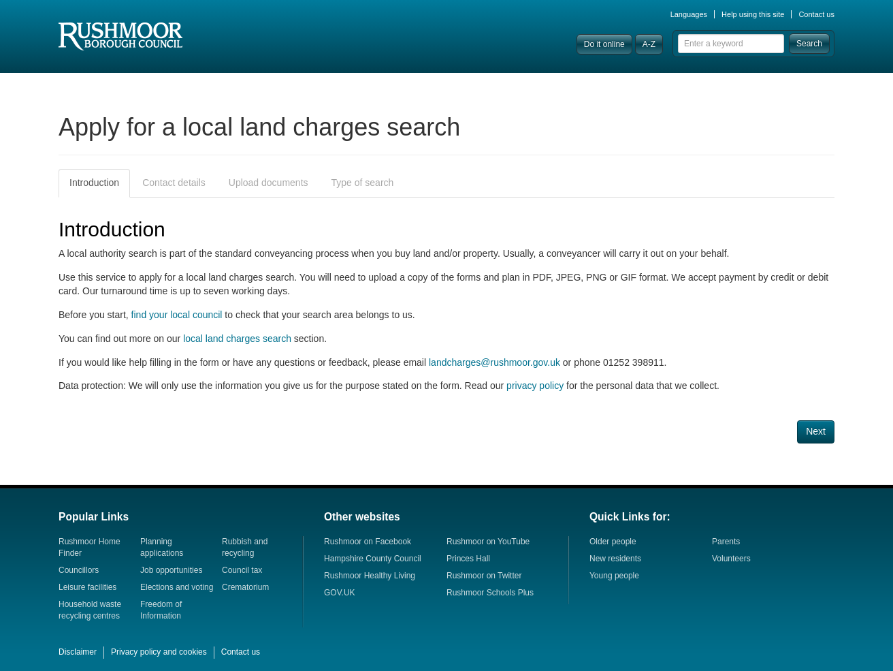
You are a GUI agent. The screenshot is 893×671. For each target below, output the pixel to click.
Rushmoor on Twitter (484, 575)
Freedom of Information (161, 610)
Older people (612, 541)
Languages (688, 14)
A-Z (649, 44)
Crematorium (245, 587)
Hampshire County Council (372, 558)
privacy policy (535, 385)
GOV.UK (339, 592)
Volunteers (731, 558)
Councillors (79, 570)
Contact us (816, 14)
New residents (615, 558)
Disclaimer (78, 652)
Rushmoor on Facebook (367, 541)
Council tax (242, 570)
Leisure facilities (87, 587)
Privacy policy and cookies (159, 652)
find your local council (177, 314)
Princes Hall (468, 558)
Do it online (604, 44)
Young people (614, 575)
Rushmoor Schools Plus (490, 592)
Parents (726, 541)
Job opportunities (171, 570)
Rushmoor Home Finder (89, 547)
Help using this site (752, 14)
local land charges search (237, 338)
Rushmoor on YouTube (488, 541)
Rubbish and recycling (244, 547)
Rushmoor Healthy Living (369, 575)
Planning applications (161, 547)
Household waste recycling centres (90, 610)
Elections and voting (176, 587)
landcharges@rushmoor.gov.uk (494, 362)
